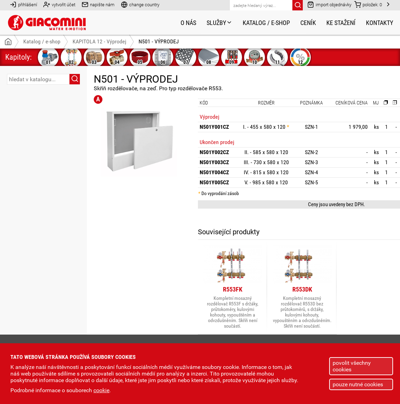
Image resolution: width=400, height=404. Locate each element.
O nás (188, 22)
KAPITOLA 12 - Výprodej (99, 41)
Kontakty (379, 22)
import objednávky (329, 4)
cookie (101, 390)
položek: (368, 4)
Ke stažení (341, 22)
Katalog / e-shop (266, 22)
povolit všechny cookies (352, 366)
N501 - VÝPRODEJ (159, 41)
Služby (219, 22)
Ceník (308, 22)
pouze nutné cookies (358, 384)
